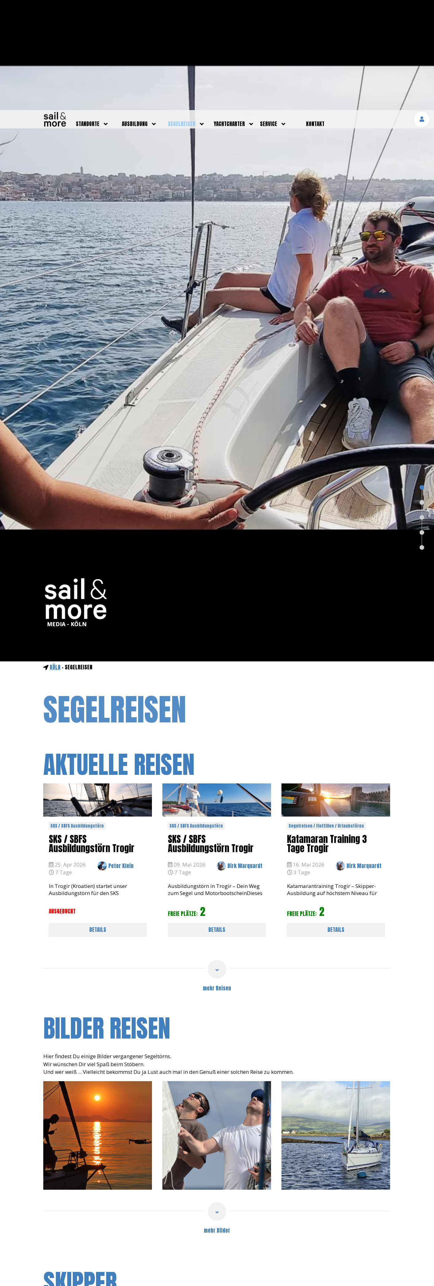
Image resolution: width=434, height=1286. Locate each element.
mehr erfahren (363, 1272)
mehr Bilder (217, 1120)
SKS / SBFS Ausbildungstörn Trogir (91, 733)
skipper (80, 1172)
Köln (55, 557)
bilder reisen (106, 918)
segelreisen (182, 14)
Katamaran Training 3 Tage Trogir (327, 733)
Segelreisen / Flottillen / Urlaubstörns (326, 716)
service (268, 14)
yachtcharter (229, 14)
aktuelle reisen (119, 654)
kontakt (315, 14)
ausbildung (135, 14)
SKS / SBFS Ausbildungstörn (77, 716)
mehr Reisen (217, 878)
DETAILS (97, 820)
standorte (87, 14)
